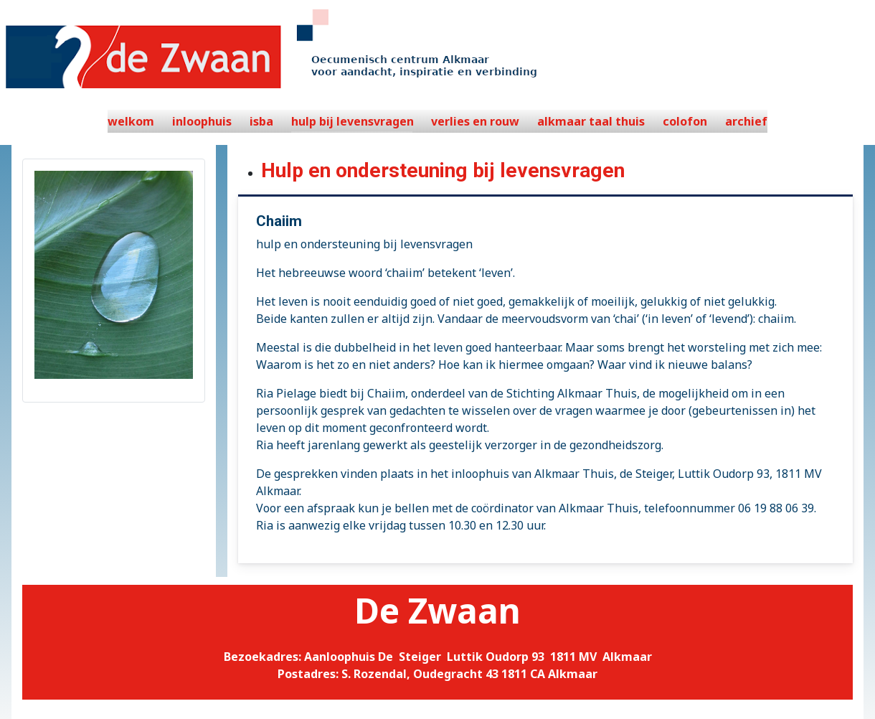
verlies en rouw (475, 121)
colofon (685, 121)
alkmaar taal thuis (591, 121)
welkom (131, 121)
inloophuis (202, 121)
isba (261, 121)
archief (746, 121)
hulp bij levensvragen (352, 121)
